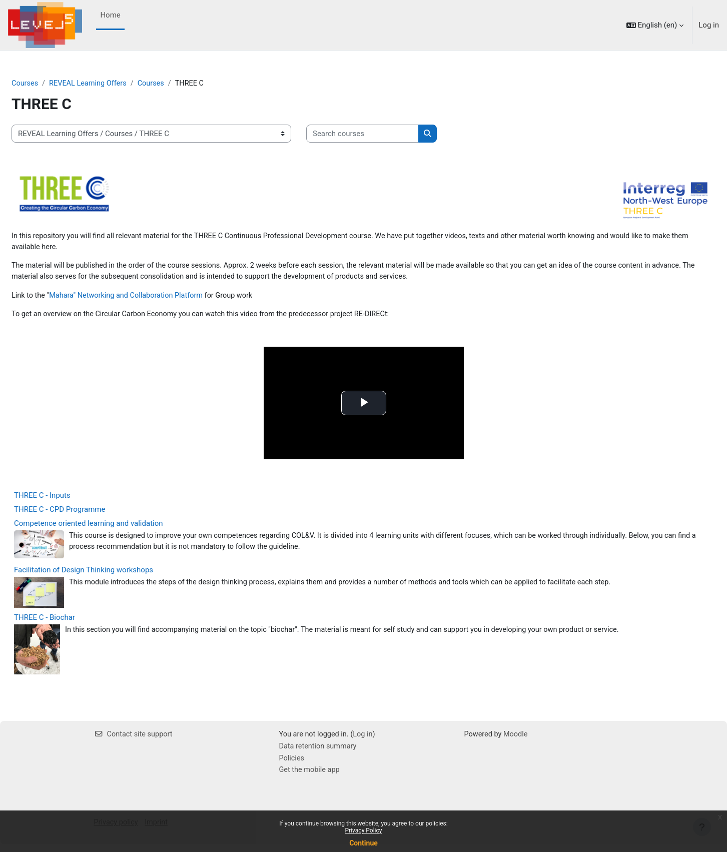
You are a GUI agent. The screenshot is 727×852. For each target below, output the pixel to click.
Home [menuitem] (110, 15)
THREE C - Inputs (66, 500)
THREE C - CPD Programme (83, 514)
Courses (49, 83)
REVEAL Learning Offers (114, 83)
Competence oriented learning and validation (112, 528)
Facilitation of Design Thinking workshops (107, 575)
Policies (292, 765)
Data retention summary (319, 753)
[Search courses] (386, 134)
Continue (363, 843)
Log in (708, 25)
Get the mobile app (310, 777)
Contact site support (135, 740)
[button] (655, 25)
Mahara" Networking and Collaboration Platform (154, 299)
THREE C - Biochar (68, 623)
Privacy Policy (363, 830)
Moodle (517, 740)
